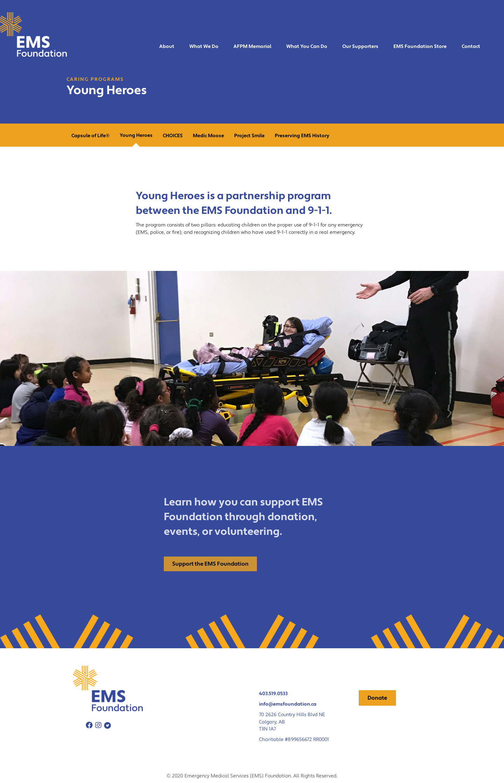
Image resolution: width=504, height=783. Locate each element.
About (166, 46)
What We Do (203, 46)
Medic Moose (208, 136)
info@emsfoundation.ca (287, 704)
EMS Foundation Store (420, 46)
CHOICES (173, 136)
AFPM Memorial (252, 46)
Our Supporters (360, 46)
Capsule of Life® (90, 136)
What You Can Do (306, 46)
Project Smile (249, 136)
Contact (471, 46)
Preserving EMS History (302, 136)
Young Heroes (136, 135)
